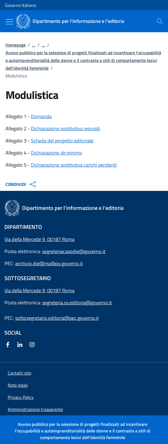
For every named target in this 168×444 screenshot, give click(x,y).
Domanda (41, 116)
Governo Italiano (20, 5)
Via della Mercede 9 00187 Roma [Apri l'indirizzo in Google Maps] (39, 239)
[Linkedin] (21, 345)
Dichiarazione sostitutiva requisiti (65, 128)
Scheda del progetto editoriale (62, 140)
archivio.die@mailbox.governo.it (49, 263)
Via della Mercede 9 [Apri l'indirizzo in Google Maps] (25, 290)
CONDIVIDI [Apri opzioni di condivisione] (21, 184)
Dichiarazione (56, 152)
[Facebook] (8, 345)
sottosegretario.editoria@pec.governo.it (57, 318)
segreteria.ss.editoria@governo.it (77, 302)
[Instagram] (33, 345)
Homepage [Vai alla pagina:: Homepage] (16, 45)
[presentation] (159, 21)
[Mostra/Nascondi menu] (9, 21)
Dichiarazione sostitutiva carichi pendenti (74, 165)
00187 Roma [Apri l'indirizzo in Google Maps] (60, 290)
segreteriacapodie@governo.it (73, 251)
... (33, 45)
